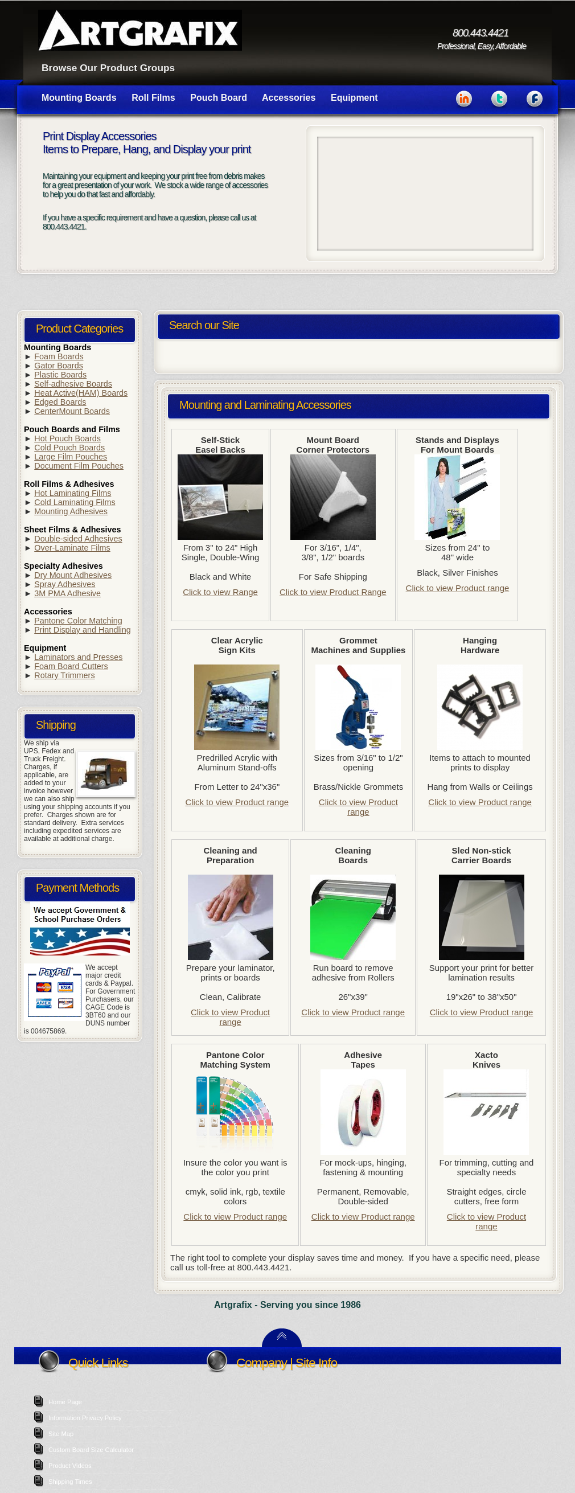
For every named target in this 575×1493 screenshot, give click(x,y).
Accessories (288, 97)
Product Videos (70, 1465)
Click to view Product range (458, 588)
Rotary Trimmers (64, 675)
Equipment (354, 97)
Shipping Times (70, 1481)
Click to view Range (220, 592)
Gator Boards (58, 365)
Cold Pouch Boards (69, 447)
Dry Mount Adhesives (73, 575)
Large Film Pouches (70, 456)
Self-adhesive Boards (73, 383)
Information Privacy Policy (85, 1417)
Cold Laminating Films (74, 502)
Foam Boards (58, 356)
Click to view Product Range (333, 592)
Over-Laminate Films (72, 547)
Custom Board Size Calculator (91, 1449)
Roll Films (153, 97)
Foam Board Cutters (71, 666)
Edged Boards (60, 402)
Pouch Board (218, 97)
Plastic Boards (60, 374)
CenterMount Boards (72, 411)
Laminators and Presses (78, 657)
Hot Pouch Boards (67, 438)
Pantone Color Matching (78, 620)
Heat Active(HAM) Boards (81, 392)
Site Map (60, 1433)
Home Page (65, 1401)
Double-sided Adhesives (78, 538)
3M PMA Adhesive (67, 593)
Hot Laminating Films (72, 493)
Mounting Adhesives (71, 511)
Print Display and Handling (82, 629)
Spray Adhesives (64, 584)
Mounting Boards (79, 97)
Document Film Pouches (79, 465)
